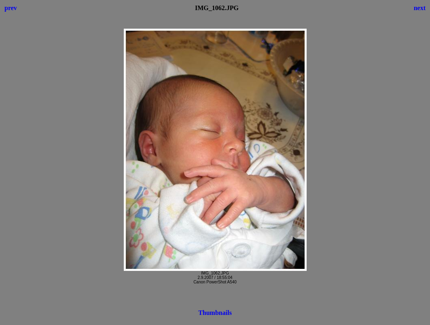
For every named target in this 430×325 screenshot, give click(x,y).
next (420, 7)
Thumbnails (215, 312)
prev (10, 7)
